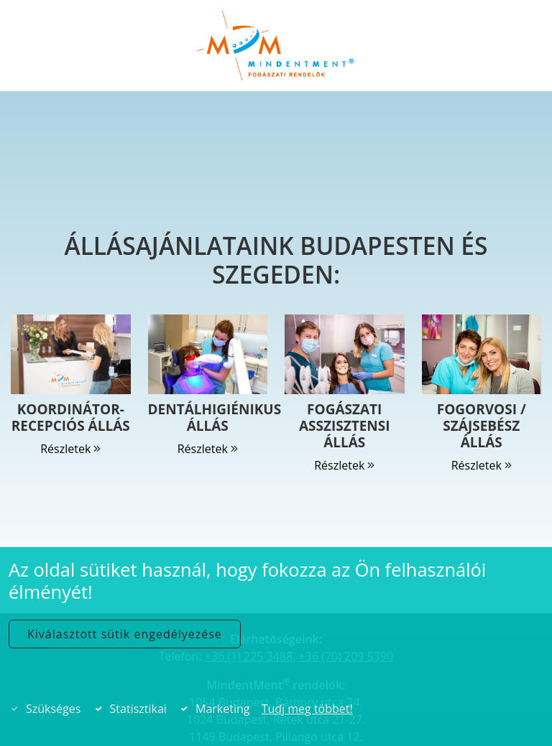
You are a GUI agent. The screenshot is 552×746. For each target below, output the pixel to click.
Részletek (70, 449)
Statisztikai (138, 709)
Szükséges (53, 709)
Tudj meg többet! (307, 709)
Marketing (222, 709)
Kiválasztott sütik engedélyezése (124, 634)
